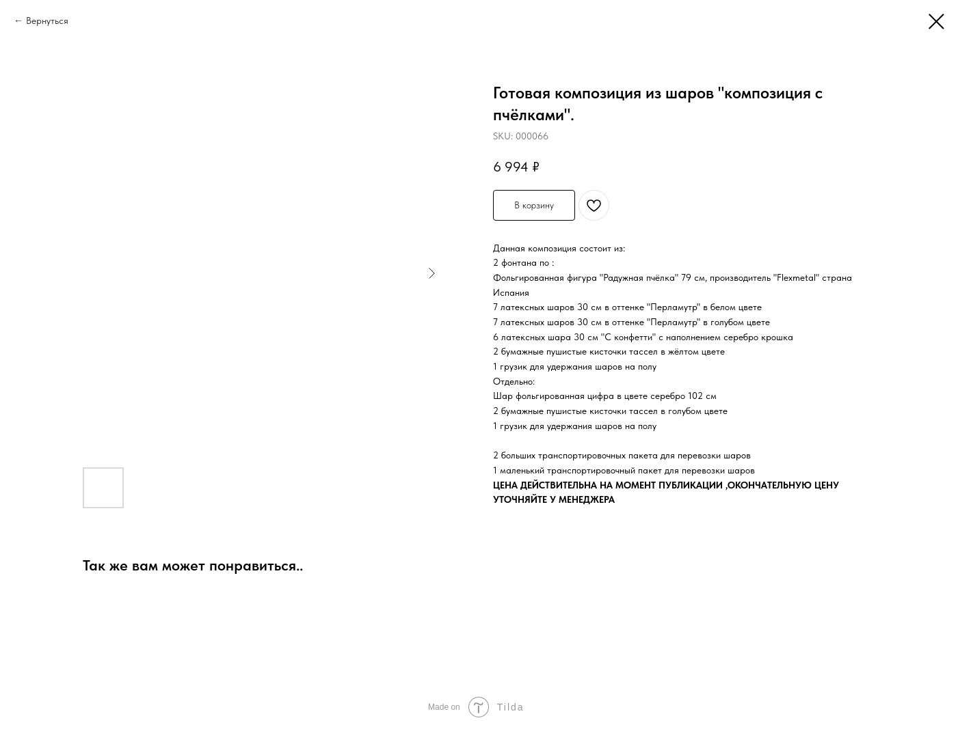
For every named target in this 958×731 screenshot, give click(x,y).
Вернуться (47, 20)
